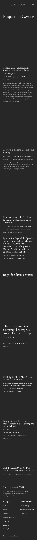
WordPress (14, 536)
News (8, 80)
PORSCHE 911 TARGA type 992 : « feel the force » (17, 378)
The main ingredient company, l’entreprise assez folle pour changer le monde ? (18, 332)
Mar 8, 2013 (7, 77)
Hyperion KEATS (21, 77)
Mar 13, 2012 (7, 156)
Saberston (19, 475)
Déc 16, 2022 (7, 388)
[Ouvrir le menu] (33, 5)
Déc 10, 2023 (7, 435)
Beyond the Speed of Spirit (18, 5)
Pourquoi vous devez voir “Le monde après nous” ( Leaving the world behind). (18, 424)
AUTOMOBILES (11, 258)
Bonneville (20, 156)
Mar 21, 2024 (7, 343)
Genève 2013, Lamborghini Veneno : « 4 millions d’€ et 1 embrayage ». (17, 71)
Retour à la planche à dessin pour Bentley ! (18, 151)
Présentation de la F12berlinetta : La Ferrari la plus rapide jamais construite (18, 220)
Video (23, 258)
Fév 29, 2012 (7, 226)
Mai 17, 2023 (7, 475)
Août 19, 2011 (7, 255)
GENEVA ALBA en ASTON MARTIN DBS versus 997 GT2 (18, 469)
